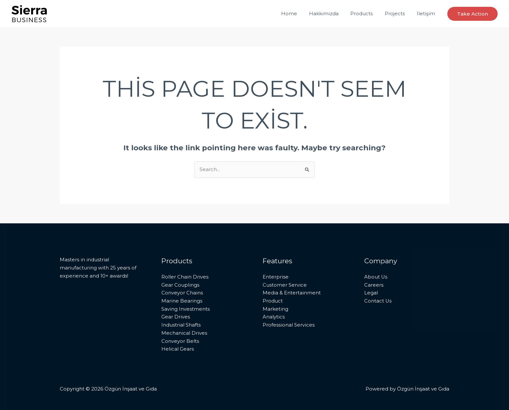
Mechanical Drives (184, 333)
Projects (398, 13)
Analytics (274, 317)
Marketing (275, 309)
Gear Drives (175, 317)
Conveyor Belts (180, 341)
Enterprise (276, 277)
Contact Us (378, 301)
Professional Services (289, 325)
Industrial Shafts (181, 325)
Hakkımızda (331, 13)
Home (299, 13)
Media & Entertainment (292, 293)
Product (273, 301)
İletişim (427, 13)
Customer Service (285, 285)
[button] (472, 14)
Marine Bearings (181, 301)
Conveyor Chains (182, 293)
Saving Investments (185, 309)
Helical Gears (177, 349)
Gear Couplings (180, 285)
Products (367, 13)
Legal (371, 293)
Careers (373, 285)
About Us (376, 277)
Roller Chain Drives (184, 277)
